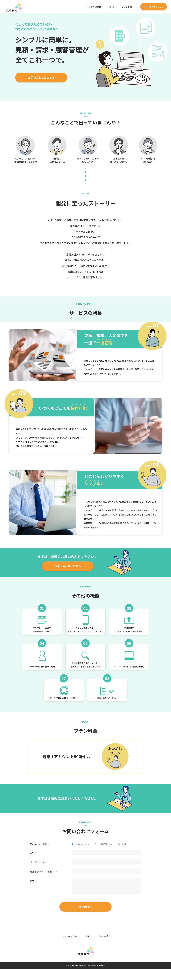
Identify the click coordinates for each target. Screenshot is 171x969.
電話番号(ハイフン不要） (43, 871)
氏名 (33, 852)
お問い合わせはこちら (153, 6)
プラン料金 (127, 6)
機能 (111, 6)
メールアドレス (39, 862)
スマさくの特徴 (93, 6)
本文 (32, 880)
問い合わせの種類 (40, 844)
